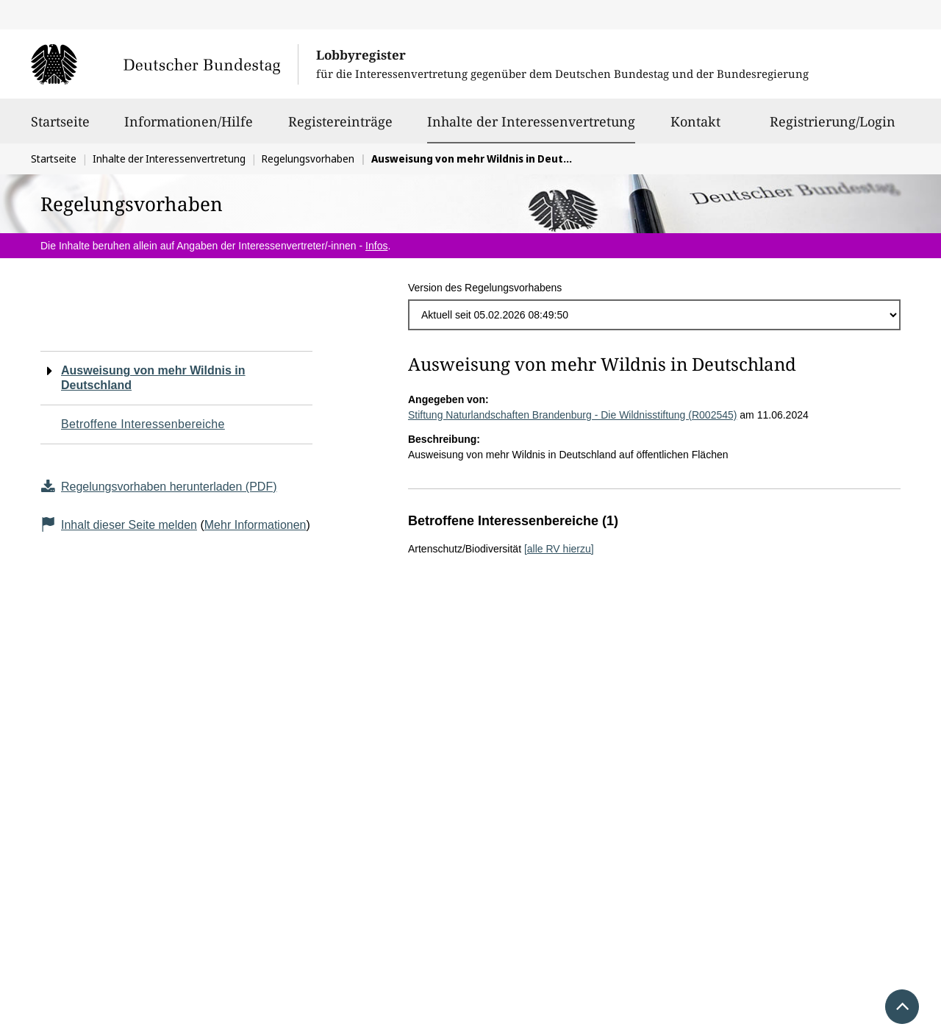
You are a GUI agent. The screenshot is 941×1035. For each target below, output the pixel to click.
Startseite (60, 128)
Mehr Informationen (255, 525)
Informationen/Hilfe (188, 128)
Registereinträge (340, 128)
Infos (376, 246)
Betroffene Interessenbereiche (143, 424)
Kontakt (695, 128)
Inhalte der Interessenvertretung (531, 121)
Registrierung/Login (832, 128)
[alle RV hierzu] (559, 549)
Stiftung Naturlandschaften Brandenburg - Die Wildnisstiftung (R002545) (572, 415)
